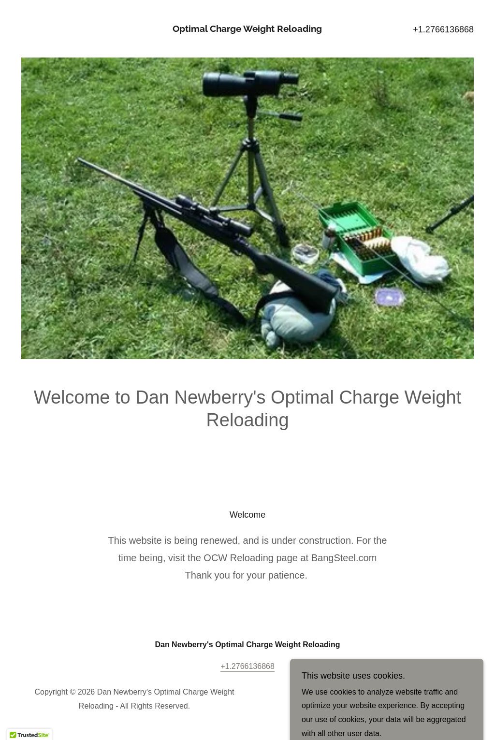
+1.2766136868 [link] (443, 29)
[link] (247, 29)
